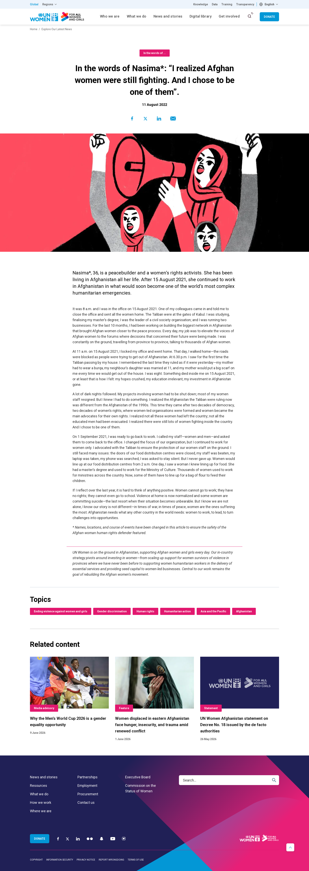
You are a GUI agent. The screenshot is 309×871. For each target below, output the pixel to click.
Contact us (86, 802)
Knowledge (200, 4)
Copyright (36, 859)
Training (227, 4)
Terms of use (136, 859)
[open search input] (249, 16)
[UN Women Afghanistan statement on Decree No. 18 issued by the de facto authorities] (239, 699)
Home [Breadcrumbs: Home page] (33, 29)
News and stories (44, 777)
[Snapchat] (101, 838)
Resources (38, 785)
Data (215, 4)
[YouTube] (112, 838)
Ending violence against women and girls (60, 611)
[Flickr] (90, 838)
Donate (269, 16)
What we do (39, 794)
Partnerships (87, 777)
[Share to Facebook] (132, 118)
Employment (87, 785)
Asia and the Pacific (213, 611)
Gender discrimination (112, 611)
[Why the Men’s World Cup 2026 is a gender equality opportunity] (69, 696)
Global (34, 4)
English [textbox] (269, 4)
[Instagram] (124, 838)
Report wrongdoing (111, 859)
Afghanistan (244, 611)
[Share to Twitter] (145, 118)
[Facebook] (58, 838)
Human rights (145, 611)
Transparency (245, 4)
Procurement (87, 794)
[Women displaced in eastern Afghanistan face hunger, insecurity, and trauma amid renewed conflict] (154, 699)
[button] (290, 847)
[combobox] (269, 4)
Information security (59, 859)
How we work (40, 802)
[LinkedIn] (78, 838)
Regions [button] (47, 4)
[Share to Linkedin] (159, 118)
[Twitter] (67, 839)
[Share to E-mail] (172, 118)
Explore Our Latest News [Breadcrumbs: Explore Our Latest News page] (57, 29)
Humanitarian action (177, 611)
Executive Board (137, 777)
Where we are (40, 811)
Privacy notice (86, 859)
